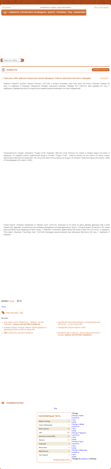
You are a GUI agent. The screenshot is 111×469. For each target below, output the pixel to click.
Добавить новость (101, 69)
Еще (55, 408)
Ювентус (42, 440)
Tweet (3, 307)
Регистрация (104, 7)
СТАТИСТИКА (26, 12)
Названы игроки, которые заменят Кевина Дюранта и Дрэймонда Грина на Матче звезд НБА (25, 328)
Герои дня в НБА (12, 313)
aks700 (11, 301)
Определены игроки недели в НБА (72, 327)
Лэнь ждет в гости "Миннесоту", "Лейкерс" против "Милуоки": (24, 323)
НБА (21, 313)
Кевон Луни (43, 447)
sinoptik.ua (84, 459)
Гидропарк (42, 444)
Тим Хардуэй (43, 455)
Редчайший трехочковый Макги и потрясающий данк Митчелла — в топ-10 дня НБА (79, 323)
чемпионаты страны (48, 7)
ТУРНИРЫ (61, 12)
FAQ (70, 12)
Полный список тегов (61, 459)
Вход (96, 7)
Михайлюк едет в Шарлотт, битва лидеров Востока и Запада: (79, 334)
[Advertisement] (55, 38)
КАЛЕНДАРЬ (40, 12)
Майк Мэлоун (43, 451)
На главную (6, 7)
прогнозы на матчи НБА (47, 436)
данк (40, 432)
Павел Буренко (44, 429)
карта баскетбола (64, 7)
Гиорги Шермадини (45, 425)
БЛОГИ (51, 12)
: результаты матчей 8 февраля (18, 333)
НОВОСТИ (14, 12)
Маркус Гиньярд (44, 421)
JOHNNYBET (80, 12)
